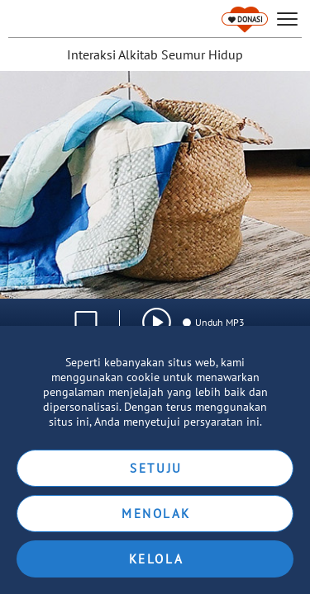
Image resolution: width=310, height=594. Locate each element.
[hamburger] (287, 19)
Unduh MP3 (213, 322)
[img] (156, 322)
